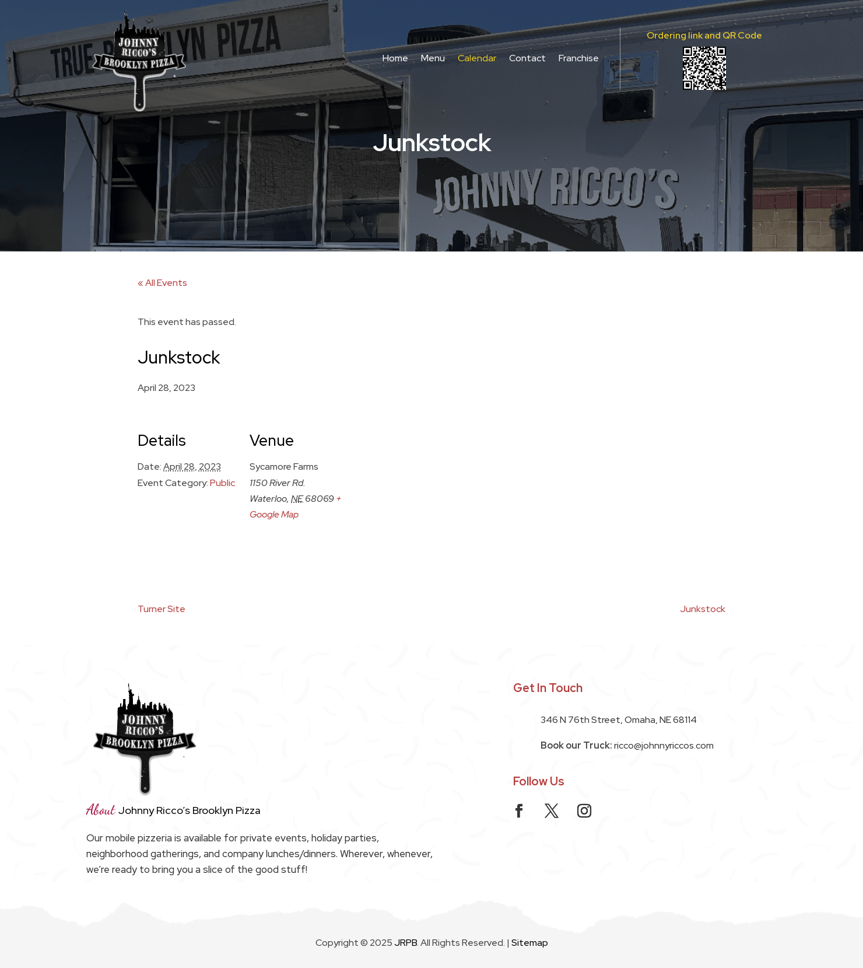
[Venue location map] (423, 494)
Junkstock (702, 609)
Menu (433, 58)
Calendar (477, 58)
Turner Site (161, 609)
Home (395, 58)
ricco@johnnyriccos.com (664, 745)
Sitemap (529, 942)
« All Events (162, 283)
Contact (527, 58)
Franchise (579, 58)
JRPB (405, 942)
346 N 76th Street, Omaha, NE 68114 (619, 720)
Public (222, 483)
